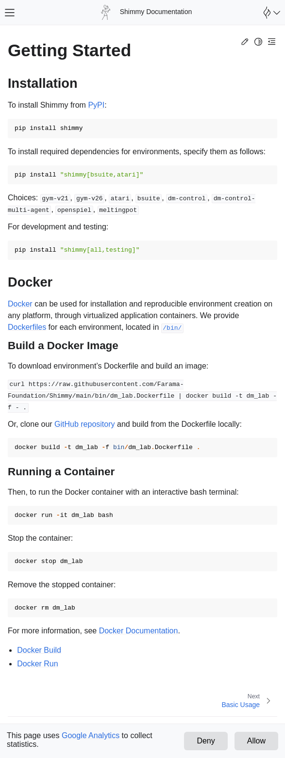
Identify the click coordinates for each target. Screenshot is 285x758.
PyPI (96, 105)
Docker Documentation (138, 631)
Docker (20, 304)
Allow (256, 741)
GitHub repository (84, 424)
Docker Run (37, 664)
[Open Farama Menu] (270, 12)
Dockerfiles (27, 327)
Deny (206, 741)
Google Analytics (90, 735)
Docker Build (39, 650)
